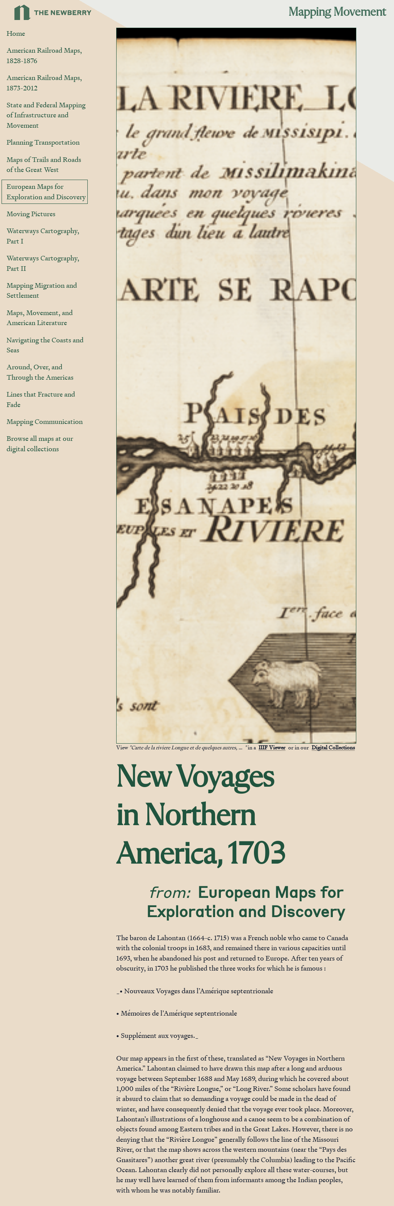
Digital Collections (333, 747)
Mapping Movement (337, 12)
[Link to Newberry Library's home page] (53, 12)
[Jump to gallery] (123, 737)
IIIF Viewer (272, 747)
